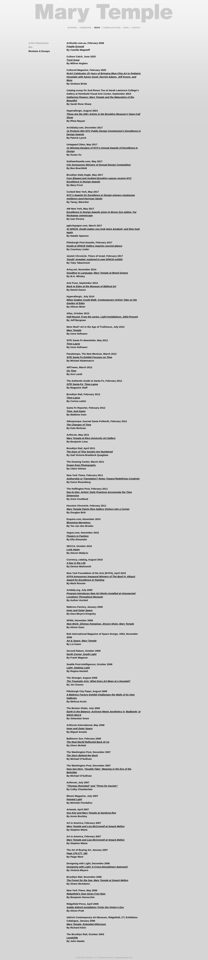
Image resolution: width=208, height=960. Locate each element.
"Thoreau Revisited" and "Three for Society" (92, 785)
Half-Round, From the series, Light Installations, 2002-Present (102, 316)
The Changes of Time (79, 424)
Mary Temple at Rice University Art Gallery (91, 438)
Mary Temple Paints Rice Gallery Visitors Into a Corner (98, 509)
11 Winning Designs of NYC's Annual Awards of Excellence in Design (102, 149)
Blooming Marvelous (79, 522)
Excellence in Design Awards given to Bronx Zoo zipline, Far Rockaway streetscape (101, 214)
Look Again (73, 549)
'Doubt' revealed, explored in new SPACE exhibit (95, 259)
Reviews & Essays (39, 51)
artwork (72, 28)
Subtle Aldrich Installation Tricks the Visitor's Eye (95, 907)
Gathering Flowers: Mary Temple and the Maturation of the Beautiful (100, 99)
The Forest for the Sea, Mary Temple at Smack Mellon (97, 880)
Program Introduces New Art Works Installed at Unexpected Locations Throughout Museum (101, 595)
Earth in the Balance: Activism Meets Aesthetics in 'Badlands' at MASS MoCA (104, 713)
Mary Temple (104, 15)
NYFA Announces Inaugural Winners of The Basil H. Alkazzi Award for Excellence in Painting (101, 578)
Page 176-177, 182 (77, 853)
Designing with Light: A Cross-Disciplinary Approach (97, 866)
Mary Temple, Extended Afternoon (86, 924)
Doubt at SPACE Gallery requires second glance (94, 245)
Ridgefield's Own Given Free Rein (86, 893)
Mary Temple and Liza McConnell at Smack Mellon (96, 826)
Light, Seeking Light (78, 667)
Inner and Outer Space (80, 610)
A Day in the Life (76, 563)
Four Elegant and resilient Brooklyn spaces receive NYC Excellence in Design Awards (99, 180)
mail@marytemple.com (123, 958)
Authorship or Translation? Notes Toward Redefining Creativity (103, 478)
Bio (30, 47)
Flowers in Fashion (78, 536)
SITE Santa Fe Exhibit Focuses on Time (89, 357)
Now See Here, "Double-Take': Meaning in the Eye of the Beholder (99, 771)
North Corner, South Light (82, 654)
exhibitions (85, 28)
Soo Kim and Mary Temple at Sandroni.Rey (91, 812)
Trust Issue (73, 60)
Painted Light (74, 799)
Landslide (72, 937)
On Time (71, 370)
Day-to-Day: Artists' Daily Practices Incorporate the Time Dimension (99, 494)
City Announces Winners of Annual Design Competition (99, 164)
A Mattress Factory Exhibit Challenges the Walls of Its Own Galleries (101, 696)
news (126, 28)
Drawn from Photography (81, 465)
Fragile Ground (75, 46)
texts (97, 28)
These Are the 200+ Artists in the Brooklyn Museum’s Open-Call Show (103, 116)
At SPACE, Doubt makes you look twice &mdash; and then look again (103, 231)
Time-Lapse (73, 343)
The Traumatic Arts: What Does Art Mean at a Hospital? (98, 681)
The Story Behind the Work (82, 755)
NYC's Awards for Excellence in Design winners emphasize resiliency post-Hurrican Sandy (101, 197)
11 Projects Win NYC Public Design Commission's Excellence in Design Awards (104, 133)
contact (136, 28)
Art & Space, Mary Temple (82, 640)
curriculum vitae (112, 28)
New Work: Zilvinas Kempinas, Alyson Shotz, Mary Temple (100, 623)
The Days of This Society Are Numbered (90, 451)
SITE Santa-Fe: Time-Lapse (82, 384)
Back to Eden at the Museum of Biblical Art (91, 286)
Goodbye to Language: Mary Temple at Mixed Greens (97, 272)
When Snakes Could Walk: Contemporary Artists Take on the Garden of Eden (102, 301)
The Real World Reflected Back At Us (88, 742)
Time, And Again (76, 411)
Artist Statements (39, 43)
